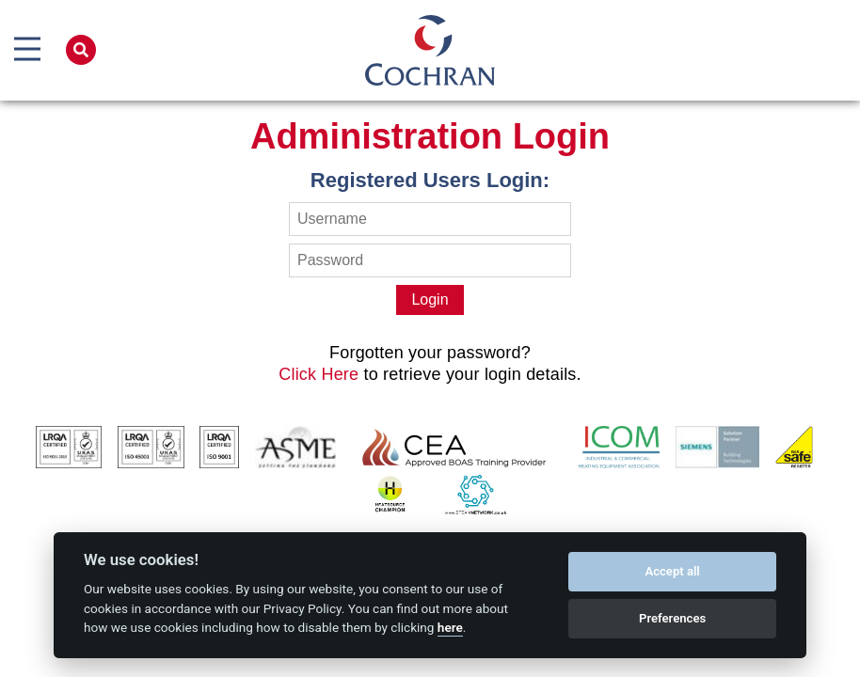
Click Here (318, 374)
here (450, 627)
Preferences (672, 618)
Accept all (672, 571)
